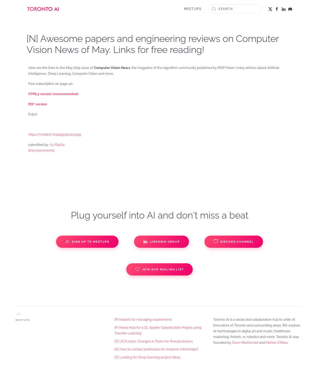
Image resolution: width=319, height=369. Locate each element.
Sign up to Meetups (87, 241)
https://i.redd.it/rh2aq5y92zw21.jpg (54, 135)
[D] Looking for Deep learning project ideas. (148, 357)
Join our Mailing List (159, 269)
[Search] (234, 8)
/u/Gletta (56, 145)
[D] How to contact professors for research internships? (156, 349)
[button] (19, 314)
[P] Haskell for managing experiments (143, 320)
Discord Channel (234, 241)
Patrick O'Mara (277, 343)
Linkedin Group (161, 241)
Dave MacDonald (245, 343)
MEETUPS (193, 9)
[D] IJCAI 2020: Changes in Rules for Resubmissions (154, 341)
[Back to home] (43, 9)
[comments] (45, 150)
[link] (31, 150)
